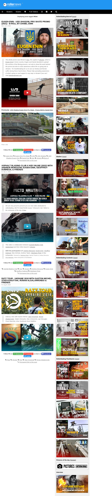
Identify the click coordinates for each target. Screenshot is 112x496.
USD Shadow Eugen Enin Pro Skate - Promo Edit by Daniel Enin (31, 110)
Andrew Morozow (29, 251)
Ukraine (41, 60)
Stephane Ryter (36, 253)
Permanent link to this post (28, 160)
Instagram (29, 150)
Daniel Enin (26, 158)
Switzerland (9, 247)
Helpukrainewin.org (15, 75)
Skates (18, 12)
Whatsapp (19, 150)
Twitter (28, 152)
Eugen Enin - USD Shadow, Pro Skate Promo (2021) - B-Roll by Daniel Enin (25, 23)
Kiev (27, 60)
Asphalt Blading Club (36, 245)
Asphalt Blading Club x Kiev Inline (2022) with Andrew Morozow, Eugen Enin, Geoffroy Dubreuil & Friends (27, 167)
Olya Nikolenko (9, 257)
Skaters (9, 12)
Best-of (46, 158)
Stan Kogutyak (33, 316)
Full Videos (33, 12)
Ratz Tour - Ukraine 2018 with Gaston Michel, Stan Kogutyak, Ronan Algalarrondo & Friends (26, 280)
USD (33, 156)
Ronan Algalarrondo (43, 360)
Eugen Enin (9, 62)
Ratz (8, 360)
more (74, 16)
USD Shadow (41, 156)
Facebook (47, 150)
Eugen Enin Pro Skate (22, 156)
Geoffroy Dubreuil (22, 271)
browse (73, 460)
